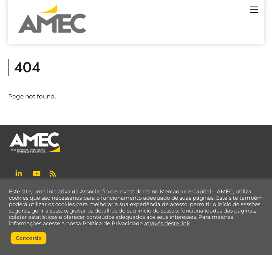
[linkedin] (19, 172)
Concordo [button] (29, 238)
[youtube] (36, 172)
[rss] (53, 172)
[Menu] (254, 9)
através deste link (167, 223)
